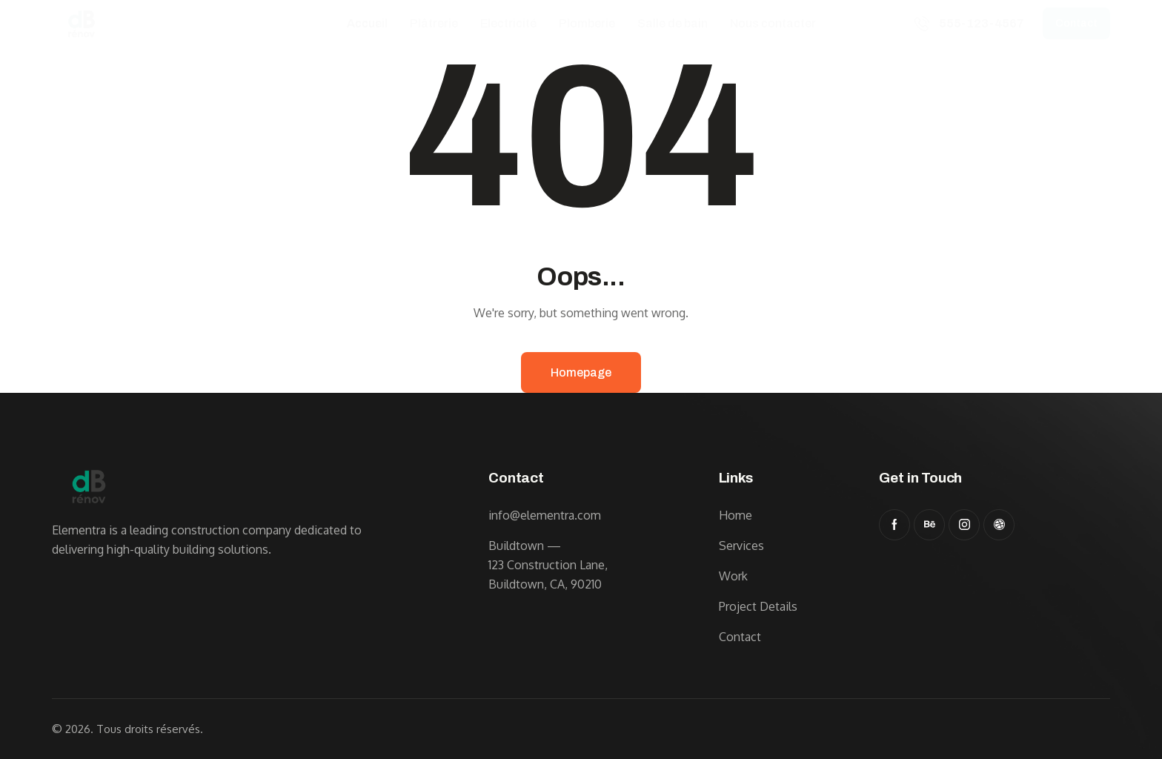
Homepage (581, 372)
